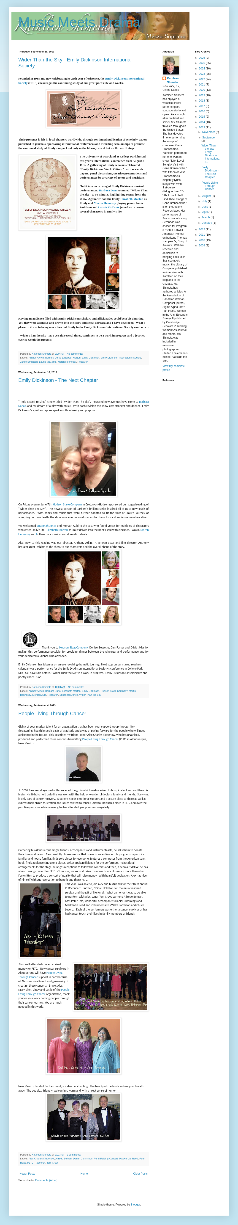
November (209, 132)
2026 (202, 57)
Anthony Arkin (36, 357)
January (207, 222)
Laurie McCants (108, 207)
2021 (202, 84)
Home (84, 1173)
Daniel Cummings (82, 1158)
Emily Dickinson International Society (121, 357)
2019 (202, 95)
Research (83, 361)
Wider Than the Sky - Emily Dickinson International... (210, 154)
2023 (202, 73)
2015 (202, 116)
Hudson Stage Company (67, 504)
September (209, 137)
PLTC (30, 1162)
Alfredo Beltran (63, 1158)
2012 (202, 229)
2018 (202, 100)
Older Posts (140, 1173)
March (206, 217)
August (206, 196)
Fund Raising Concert (106, 1158)
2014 (202, 122)
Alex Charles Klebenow (41, 1158)
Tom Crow (52, 1162)
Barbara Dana (108, 190)
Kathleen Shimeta (173, 80)
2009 (202, 245)
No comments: (75, 353)
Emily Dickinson (90, 357)
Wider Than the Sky (90, 694)
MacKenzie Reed (128, 1158)
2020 (202, 89)
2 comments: (74, 1154)
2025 (202, 63)
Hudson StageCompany (73, 647)
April (205, 212)
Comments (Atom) (46, 1180)
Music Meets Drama (79, 22)
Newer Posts (27, 1173)
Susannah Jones (46, 526)
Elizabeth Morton (131, 199)
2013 (202, 127)
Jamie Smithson (29, 361)
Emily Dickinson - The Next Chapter (58, 380)
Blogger (135, 1204)
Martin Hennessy (105, 203)
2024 (202, 68)
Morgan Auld (39, 694)
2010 (202, 240)
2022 (202, 79)
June (205, 206)
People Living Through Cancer (52, 713)
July (205, 201)
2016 (202, 111)
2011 (202, 234)
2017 (202, 106)
